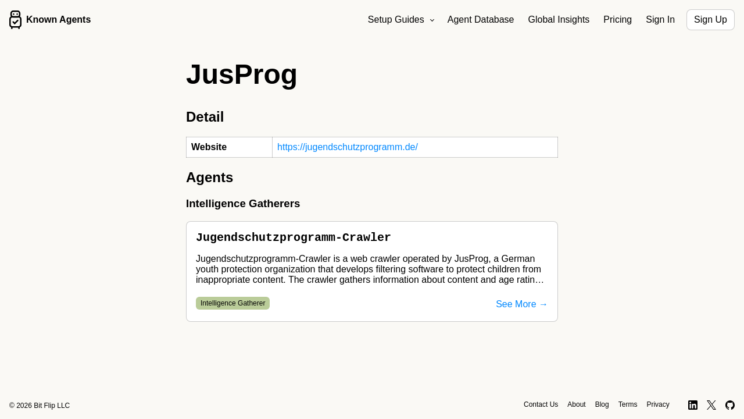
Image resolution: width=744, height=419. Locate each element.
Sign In (660, 19)
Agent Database (481, 19)
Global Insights (559, 19)
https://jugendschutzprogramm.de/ (347, 147)
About (576, 404)
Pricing (617, 19)
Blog (602, 404)
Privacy (657, 404)
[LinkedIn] (693, 405)
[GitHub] (730, 405)
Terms (628, 404)
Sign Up (710, 19)
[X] (711, 405)
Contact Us (541, 404)
